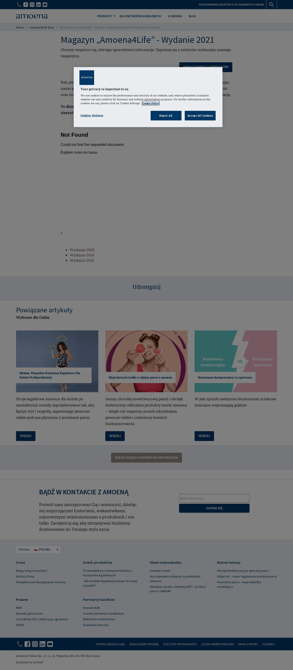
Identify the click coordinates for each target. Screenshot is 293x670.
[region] (148, 97)
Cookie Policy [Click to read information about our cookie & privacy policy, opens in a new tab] (150, 103)
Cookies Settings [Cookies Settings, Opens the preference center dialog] (92, 115)
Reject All (166, 115)
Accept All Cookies (200, 115)
